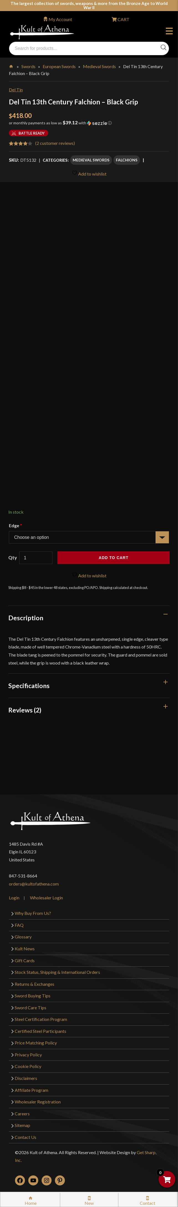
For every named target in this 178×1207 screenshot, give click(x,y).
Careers (22, 1113)
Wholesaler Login (46, 897)
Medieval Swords (99, 66)
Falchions (127, 160)
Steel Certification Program (41, 1019)
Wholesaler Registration (38, 1101)
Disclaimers (26, 1078)
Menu (169, 32)
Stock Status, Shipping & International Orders (57, 972)
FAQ (19, 925)
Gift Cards (25, 960)
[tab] (89, 618)
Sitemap (22, 1125)
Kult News (25, 948)
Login (14, 897)
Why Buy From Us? (33, 913)
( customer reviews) (55, 143)
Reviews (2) (24, 710)
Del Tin (16, 89)
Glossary (23, 936)
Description (25, 618)
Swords (28, 66)
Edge (15, 525)
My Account (60, 19)
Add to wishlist (89, 173)
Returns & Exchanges (34, 984)
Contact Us (25, 1137)
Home (11, 65)
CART (123, 19)
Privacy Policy (28, 1054)
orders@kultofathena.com (34, 883)
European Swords (59, 66)
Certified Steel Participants (40, 1031)
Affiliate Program (31, 1090)
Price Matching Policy (36, 1042)
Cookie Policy (28, 1066)
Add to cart (113, 557)
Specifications (29, 685)
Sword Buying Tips (32, 995)
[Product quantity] (35, 558)
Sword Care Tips (30, 1007)
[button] (89, 125)
